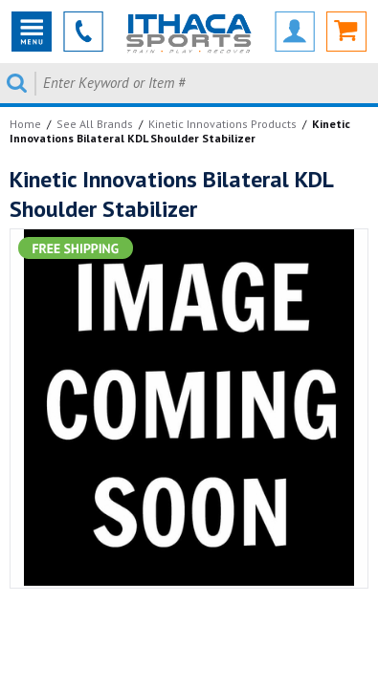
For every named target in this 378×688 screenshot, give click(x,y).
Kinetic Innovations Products (222, 124)
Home (25, 124)
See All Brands (94, 124)
